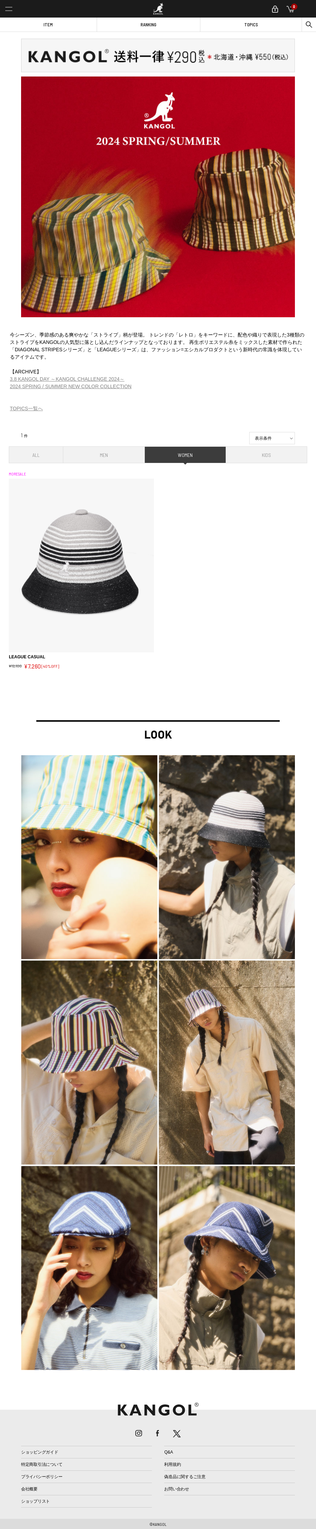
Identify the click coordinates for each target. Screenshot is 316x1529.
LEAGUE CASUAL (27, 656)
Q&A (168, 1452)
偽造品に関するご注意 (185, 1476)
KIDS (266, 455)
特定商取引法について (42, 1464)
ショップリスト (35, 1501)
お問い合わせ (176, 1489)
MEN (104, 455)
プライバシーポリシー (42, 1476)
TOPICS (251, 24)
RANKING (148, 24)
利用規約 (172, 1464)
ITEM (48, 24)
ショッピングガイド (39, 1452)
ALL (36, 455)
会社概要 (29, 1489)
